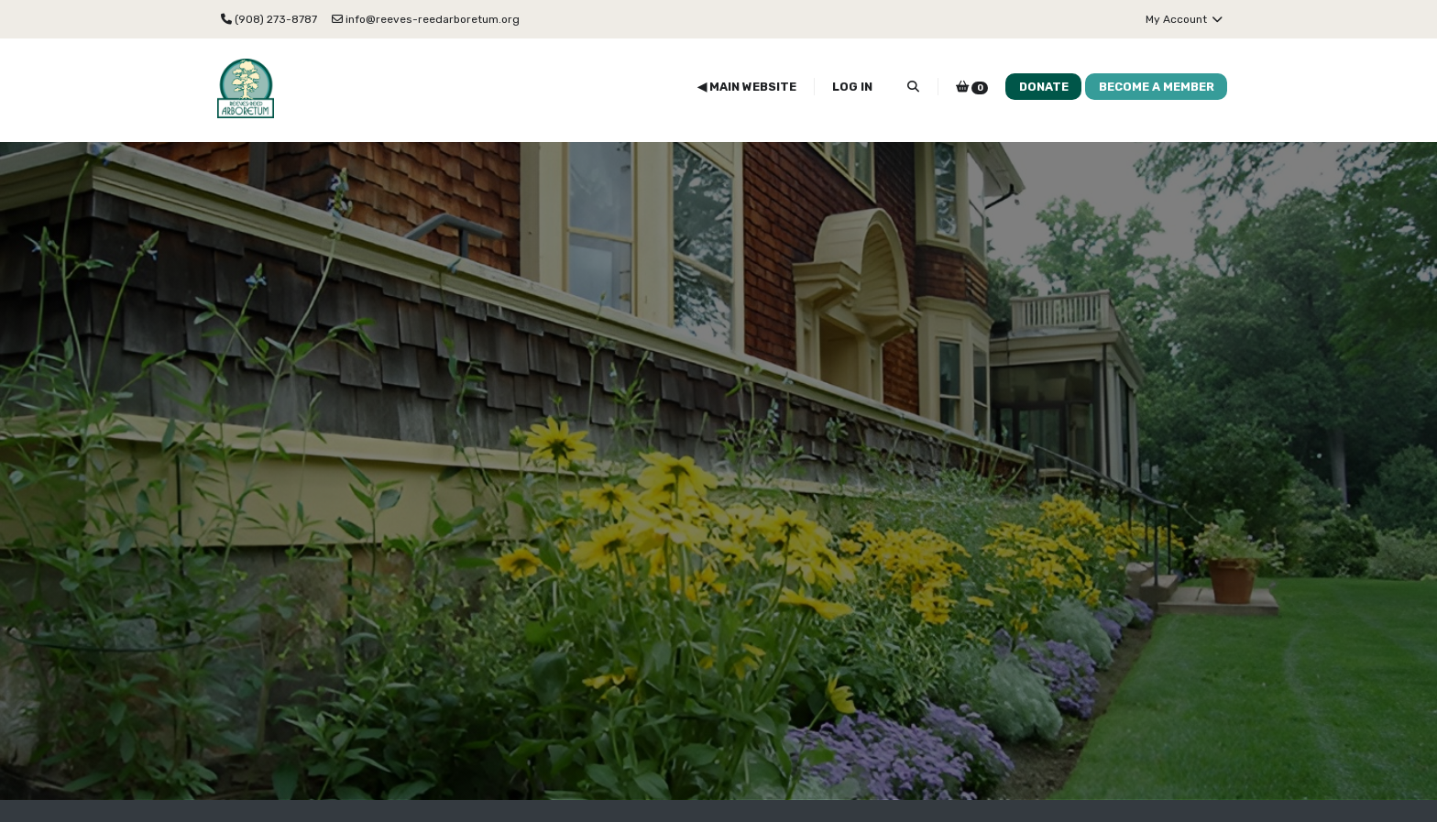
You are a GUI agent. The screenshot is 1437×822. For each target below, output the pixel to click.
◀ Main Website (746, 86)
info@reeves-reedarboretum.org (426, 19)
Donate (1044, 86)
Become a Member (1156, 86)
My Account (1184, 19)
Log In (852, 86)
